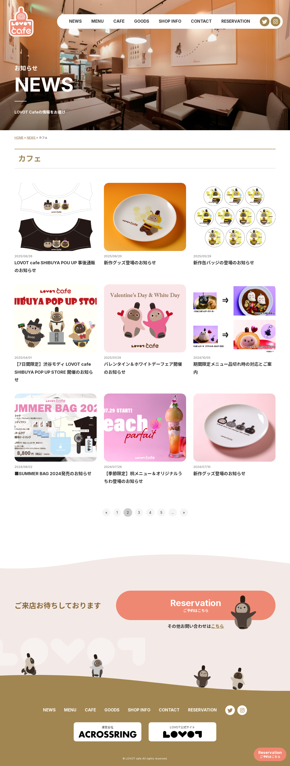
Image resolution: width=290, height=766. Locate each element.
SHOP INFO (170, 21)
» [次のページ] (184, 512)
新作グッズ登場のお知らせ (130, 262)
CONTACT (201, 21)
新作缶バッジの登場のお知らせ (223, 262)
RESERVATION (235, 21)
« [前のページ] (106, 512)
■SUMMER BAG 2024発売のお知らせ (53, 473)
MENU (97, 21)
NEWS (75, 21)
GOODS (141, 21)
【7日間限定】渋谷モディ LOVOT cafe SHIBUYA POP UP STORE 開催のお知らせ (53, 372)
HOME (18, 137)
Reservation (196, 605)
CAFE (118, 21)
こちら (217, 626)
